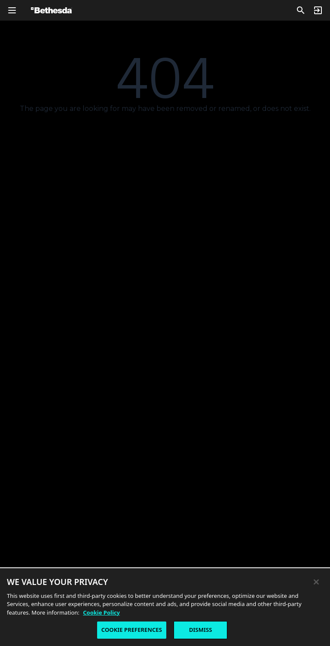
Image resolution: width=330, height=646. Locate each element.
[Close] (316, 583)
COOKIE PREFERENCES (131, 632)
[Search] (301, 10)
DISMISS (200, 632)
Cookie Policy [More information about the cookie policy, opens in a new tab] (101, 614)
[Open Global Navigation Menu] (12, 10)
